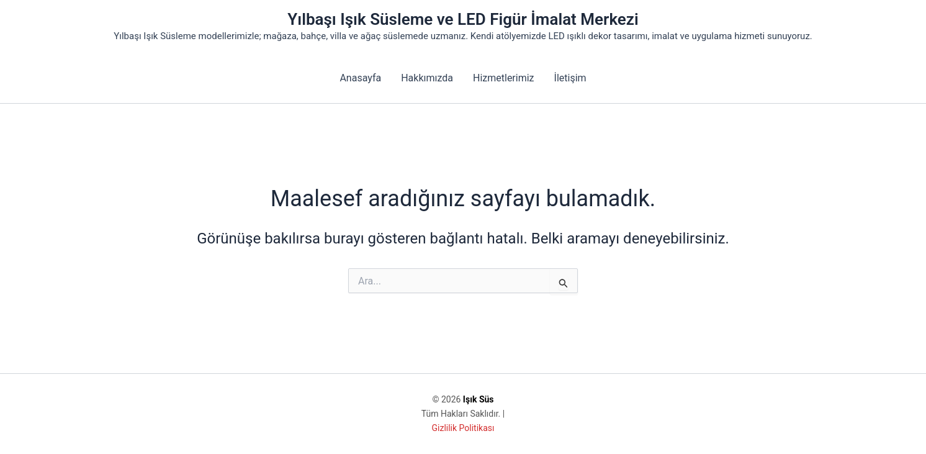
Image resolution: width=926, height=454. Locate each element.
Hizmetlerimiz (503, 78)
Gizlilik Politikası (463, 428)
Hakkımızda (427, 78)
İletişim (570, 78)
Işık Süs (478, 399)
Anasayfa (360, 78)
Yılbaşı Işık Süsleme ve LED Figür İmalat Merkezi (463, 19)
